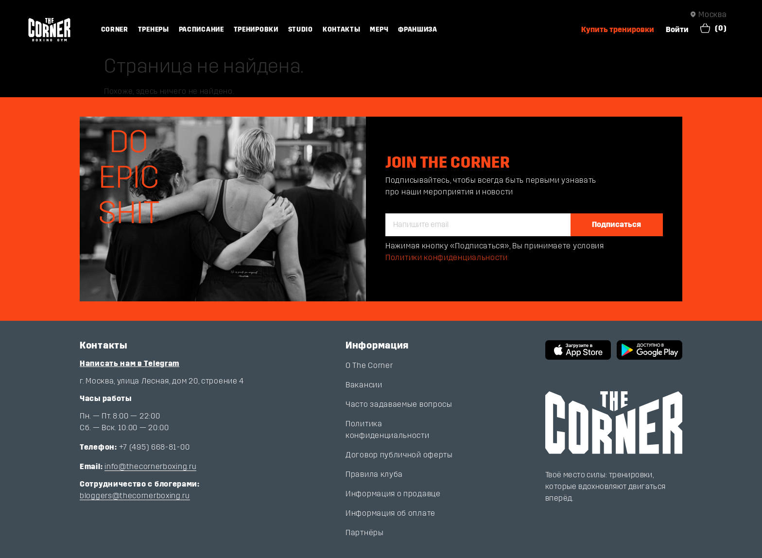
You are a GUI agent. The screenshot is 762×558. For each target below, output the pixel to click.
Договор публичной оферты (399, 454)
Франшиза (417, 29)
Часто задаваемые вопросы (399, 404)
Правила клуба (374, 474)
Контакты (342, 29)
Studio (300, 29)
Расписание (201, 29)
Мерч (379, 29)
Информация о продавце (393, 493)
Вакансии (364, 384)
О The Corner (369, 365)
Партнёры (365, 532)
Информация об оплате (390, 513)
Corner (114, 29)
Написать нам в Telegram (129, 363)
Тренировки (256, 29)
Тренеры (153, 29)
